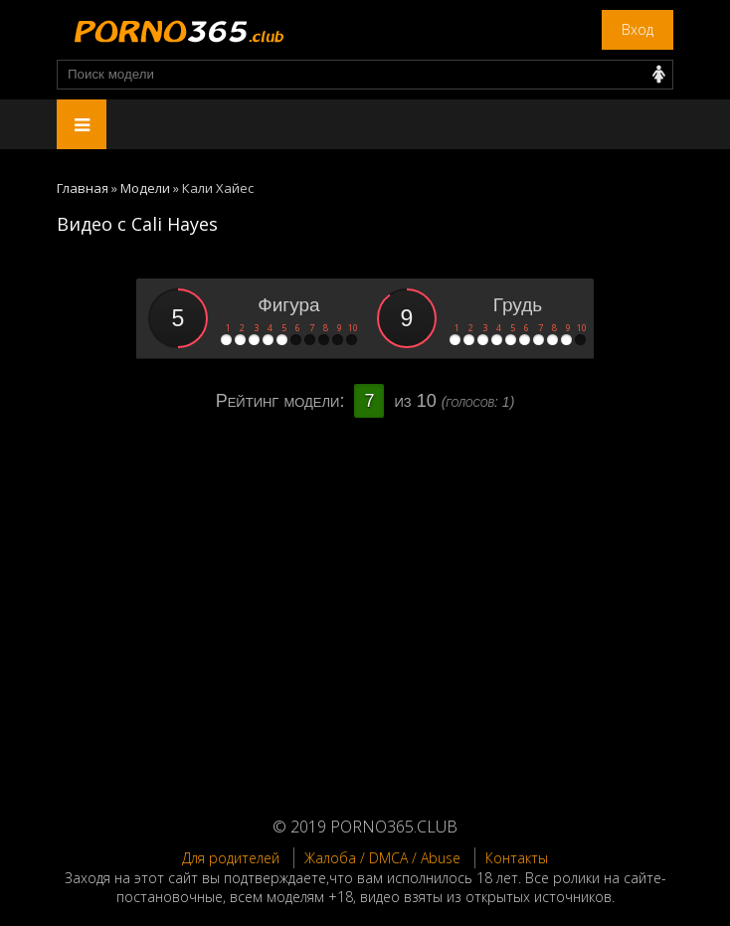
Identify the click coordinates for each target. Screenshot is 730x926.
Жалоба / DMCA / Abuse (382, 857)
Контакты (516, 857)
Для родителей (230, 857)
